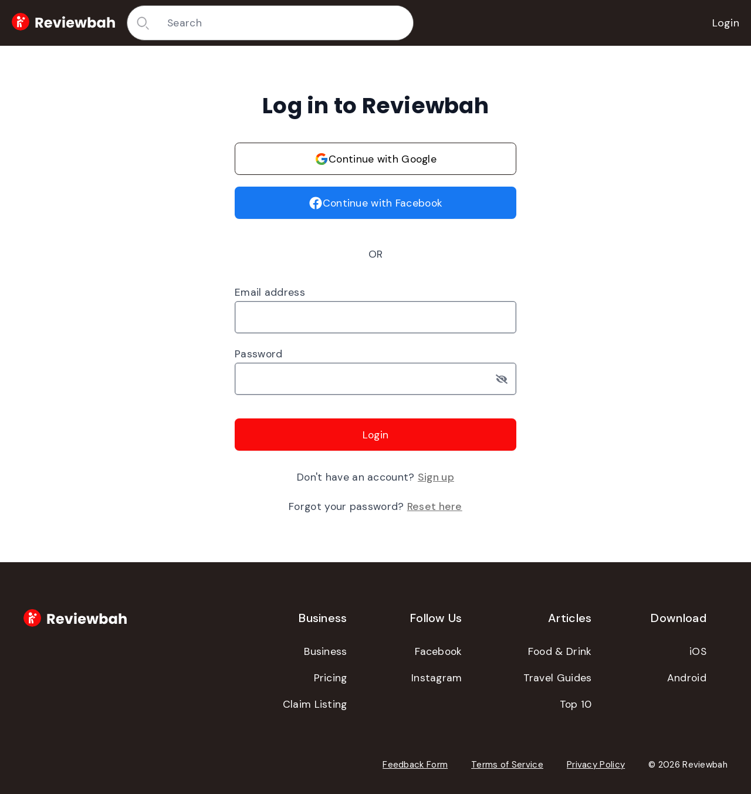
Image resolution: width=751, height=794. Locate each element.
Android (686, 677)
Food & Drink (560, 651)
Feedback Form (415, 765)
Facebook (438, 651)
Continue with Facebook (376, 203)
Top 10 (576, 704)
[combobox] (285, 23)
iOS (697, 651)
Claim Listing (315, 704)
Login (726, 23)
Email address (270, 292)
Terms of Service (507, 765)
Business (325, 651)
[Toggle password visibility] (506, 379)
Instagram (436, 677)
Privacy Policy (596, 765)
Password (258, 353)
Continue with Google (375, 159)
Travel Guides (557, 677)
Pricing (330, 677)
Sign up (436, 477)
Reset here (434, 506)
